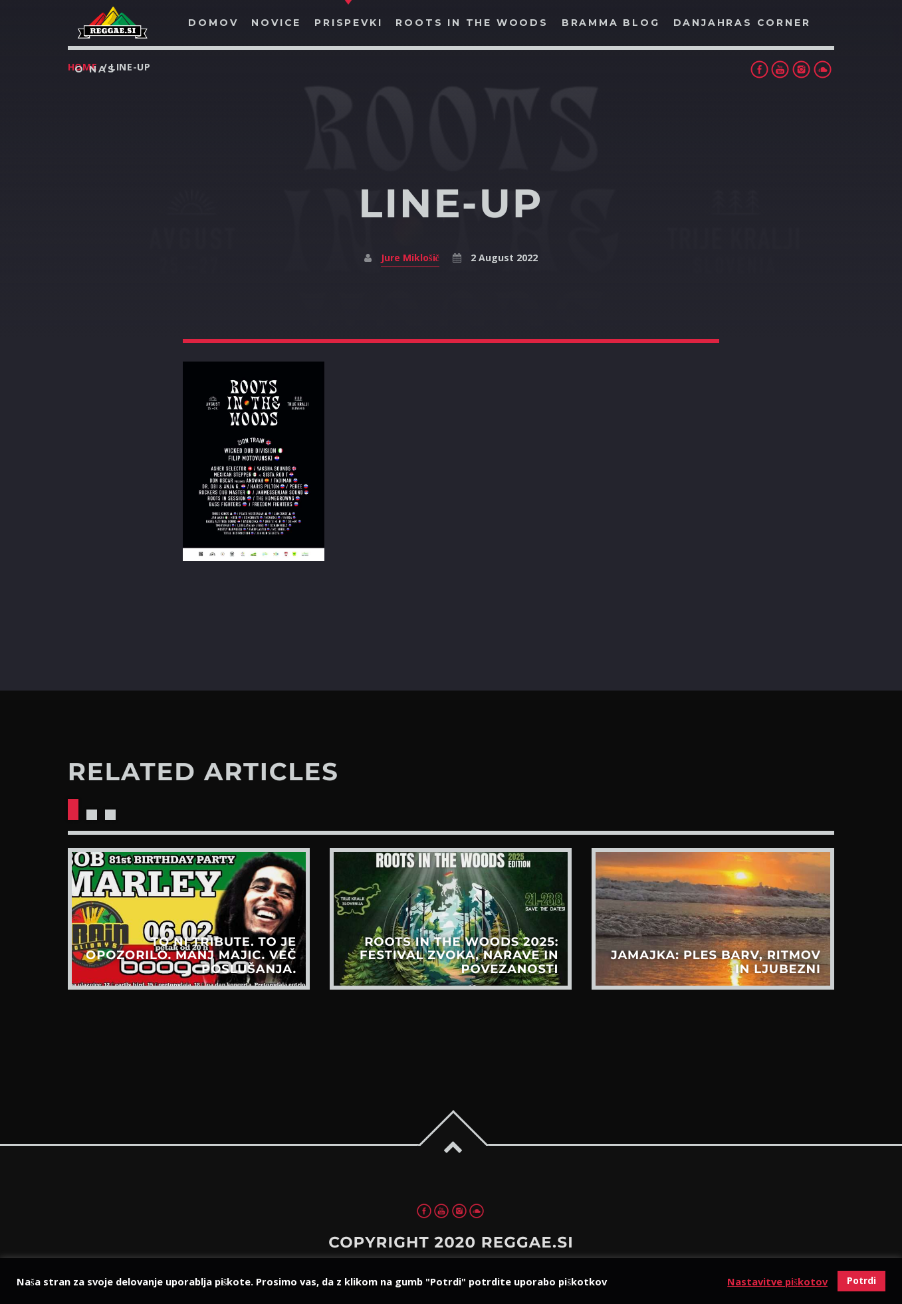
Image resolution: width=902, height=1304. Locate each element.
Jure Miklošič (410, 257)
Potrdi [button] (861, 1280)
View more (189, 919)
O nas (95, 69)
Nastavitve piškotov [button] (777, 1281)
